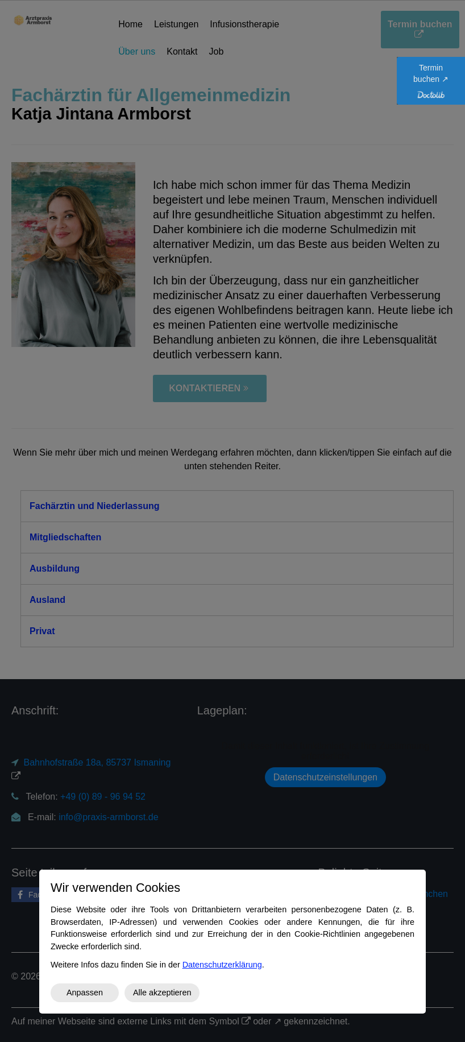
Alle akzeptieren (162, 992)
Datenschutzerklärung (222, 964)
